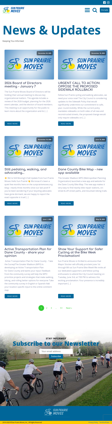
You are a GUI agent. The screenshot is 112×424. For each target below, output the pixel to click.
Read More (12, 123)
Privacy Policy (93, 422)
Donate (104, 10)
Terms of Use (104, 422)
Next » (69, 308)
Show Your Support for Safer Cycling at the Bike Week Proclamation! (80, 253)
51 (61, 308)
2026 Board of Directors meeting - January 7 (23, 85)
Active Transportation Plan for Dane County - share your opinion (28, 253)
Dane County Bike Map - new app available (80, 171)
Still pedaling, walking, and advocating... (25, 171)
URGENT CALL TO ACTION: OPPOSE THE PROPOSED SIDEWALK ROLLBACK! (79, 86)
